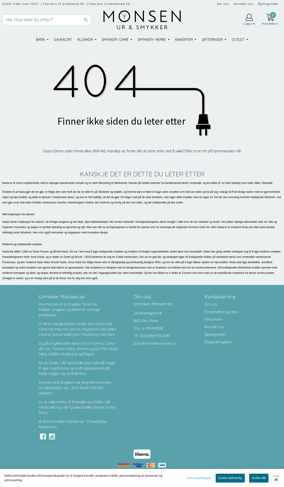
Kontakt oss (243, 4)
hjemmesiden (224, 151)
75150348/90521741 (154, 336)
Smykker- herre (152, 39)
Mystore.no (48, 427)
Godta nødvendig (230, 478)
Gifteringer (213, 39)
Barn (41, 39)
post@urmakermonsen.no (155, 343)
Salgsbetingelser (218, 342)
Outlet (238, 39)
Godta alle (259, 478)
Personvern (214, 319)
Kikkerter (184, 39)
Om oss (223, 4)
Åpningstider (268, 4)
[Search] (46, 19)
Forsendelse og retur (222, 312)
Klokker (85, 39)
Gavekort (63, 39)
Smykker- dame (116, 39)
